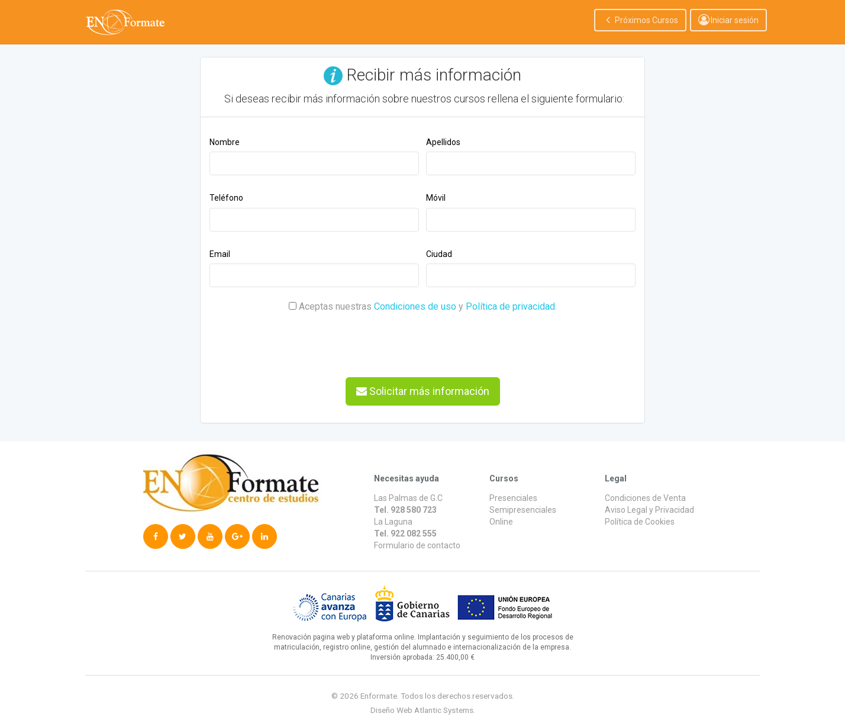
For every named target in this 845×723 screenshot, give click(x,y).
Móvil (436, 198)
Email (219, 254)
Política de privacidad (510, 306)
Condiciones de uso (415, 306)
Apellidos (443, 142)
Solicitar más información (422, 391)
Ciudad (439, 254)
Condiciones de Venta (645, 498)
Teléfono (226, 198)
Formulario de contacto (417, 545)
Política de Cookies (640, 521)
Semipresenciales (522, 510)
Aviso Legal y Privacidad (649, 510)
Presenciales (513, 498)
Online (501, 521)
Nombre (224, 142)
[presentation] (299, 339)
